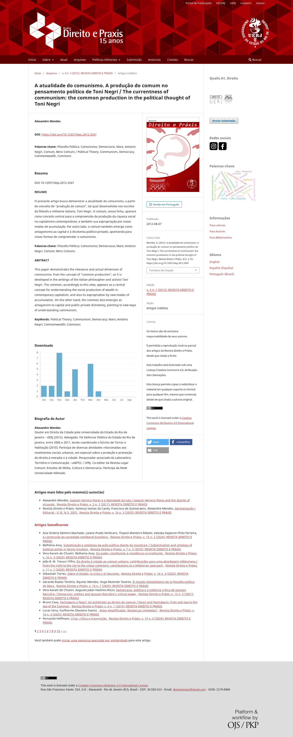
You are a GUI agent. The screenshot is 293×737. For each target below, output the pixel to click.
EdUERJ (220, 3)
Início (32, 60)
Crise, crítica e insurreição (89, 618)
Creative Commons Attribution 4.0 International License (113, 685)
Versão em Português (165, 204)
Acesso (260, 3)
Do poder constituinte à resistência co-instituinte (130, 553)
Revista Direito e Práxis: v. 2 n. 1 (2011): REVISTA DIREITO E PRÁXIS (102, 504)
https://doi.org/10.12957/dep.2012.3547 (69, 134)
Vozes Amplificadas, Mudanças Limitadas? (128, 610)
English (215, 262)
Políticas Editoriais (105, 60)
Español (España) (221, 268)
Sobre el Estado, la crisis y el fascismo (93, 574)
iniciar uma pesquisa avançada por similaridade (95, 640)
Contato (172, 60)
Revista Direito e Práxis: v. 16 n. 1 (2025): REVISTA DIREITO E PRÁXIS (102, 586)
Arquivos (80, 60)
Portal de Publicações (199, 3)
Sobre (47, 60)
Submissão (134, 60)
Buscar (189, 60)
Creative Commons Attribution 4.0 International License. (170, 423)
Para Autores (217, 231)
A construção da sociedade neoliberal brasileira (76, 537)
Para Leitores (217, 225)
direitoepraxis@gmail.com (189, 689)
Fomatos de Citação (161, 270)
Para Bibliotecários (221, 237)
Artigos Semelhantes (51, 525)
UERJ (233, 3)
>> (64, 631)
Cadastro (246, 3)
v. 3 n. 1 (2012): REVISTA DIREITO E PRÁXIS (87, 73)
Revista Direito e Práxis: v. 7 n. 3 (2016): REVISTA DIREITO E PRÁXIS (135, 549)
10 (58, 631)
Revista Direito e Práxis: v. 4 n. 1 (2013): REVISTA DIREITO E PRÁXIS (117, 606)
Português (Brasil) (222, 274)
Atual (63, 60)
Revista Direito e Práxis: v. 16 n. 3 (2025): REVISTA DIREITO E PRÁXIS (125, 512)
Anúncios (154, 60)
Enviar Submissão (223, 120)
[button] (157, 442)
